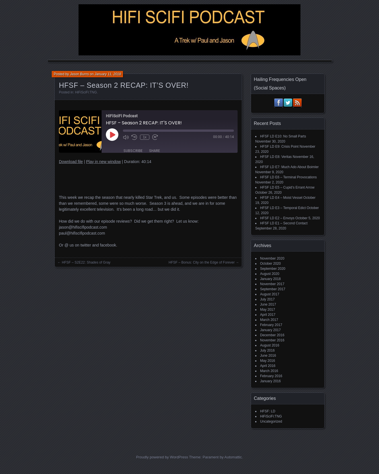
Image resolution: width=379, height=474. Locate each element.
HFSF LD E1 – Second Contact (284, 223)
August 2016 (269, 345)
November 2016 (272, 340)
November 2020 (272, 258)
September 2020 (272, 269)
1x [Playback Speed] (145, 137)
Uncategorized (271, 421)
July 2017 (267, 299)
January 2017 (270, 330)
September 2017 (272, 289)
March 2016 (269, 371)
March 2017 (269, 320)
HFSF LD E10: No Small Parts (283, 136)
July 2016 (267, 350)
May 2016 (267, 361)
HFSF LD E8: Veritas (276, 157)
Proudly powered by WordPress (162, 457)
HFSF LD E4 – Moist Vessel (281, 198)
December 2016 (272, 335)
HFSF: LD (267, 411)
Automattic (233, 457)
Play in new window (103, 161)
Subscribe (133, 150)
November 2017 (272, 284)
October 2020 (270, 264)
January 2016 (270, 381)
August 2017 (269, 294)
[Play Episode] (112, 134)
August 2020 (269, 274)
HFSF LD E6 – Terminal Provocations (288, 177)
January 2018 (270, 279)
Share (154, 150)
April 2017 (267, 315)
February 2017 (271, 325)
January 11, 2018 (107, 74)
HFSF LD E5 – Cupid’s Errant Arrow (287, 187)
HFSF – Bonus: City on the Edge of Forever (202, 262)
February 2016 (271, 376)
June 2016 (268, 356)
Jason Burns (79, 74)
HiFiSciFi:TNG (86, 92)
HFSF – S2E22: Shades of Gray (86, 262)
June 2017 (268, 304)
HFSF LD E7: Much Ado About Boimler (289, 167)
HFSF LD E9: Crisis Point (279, 147)
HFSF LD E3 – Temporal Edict (283, 208)
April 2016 (267, 366)
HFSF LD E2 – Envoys (277, 218)
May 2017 (267, 310)
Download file (71, 161)
